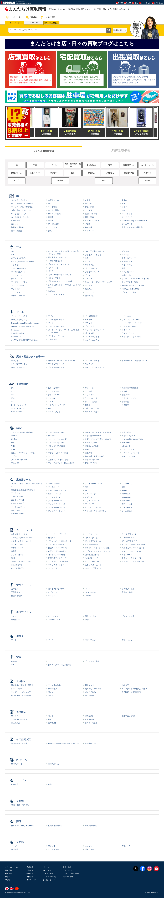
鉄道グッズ (126, 395)
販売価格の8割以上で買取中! (22, 685)
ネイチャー (89, 231)
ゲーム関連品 (127, 511)
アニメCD (15, 463)
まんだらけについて (12, 867)
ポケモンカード (17, 544)
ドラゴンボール (17, 285)
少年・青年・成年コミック (22, 210)
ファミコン (15, 493)
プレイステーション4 (56, 511)
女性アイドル (16, 173)
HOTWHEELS (16, 412)
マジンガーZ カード (93, 561)
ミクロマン (15, 292)
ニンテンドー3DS (55, 497)
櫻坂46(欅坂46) (17, 596)
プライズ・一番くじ (93, 255)
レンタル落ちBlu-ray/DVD (132, 439)
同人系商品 (15, 723)
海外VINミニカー (92, 412)
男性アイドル (35, 173)
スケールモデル (54, 388)
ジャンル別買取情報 (43, 151)
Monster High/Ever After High (22, 326)
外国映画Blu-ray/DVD (93, 436)
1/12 (12, 388)
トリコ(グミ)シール (56, 544)
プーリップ (89, 326)
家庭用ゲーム (128, 165)
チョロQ (51, 398)
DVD (50, 661)
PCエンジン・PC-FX (93, 507)
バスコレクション (55, 412)
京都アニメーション (19, 296)
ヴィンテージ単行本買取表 (22, 207)
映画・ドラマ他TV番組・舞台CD (98, 439)
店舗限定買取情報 (120, 150)
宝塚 (72, 173)
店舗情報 (30, 867)
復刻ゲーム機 (127, 504)
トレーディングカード (57, 534)
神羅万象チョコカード (57, 558)
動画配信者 (15, 620)
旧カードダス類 (91, 538)
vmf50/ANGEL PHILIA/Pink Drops (24, 340)
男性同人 (110, 173)
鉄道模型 (125, 402)
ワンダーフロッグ (129, 333)
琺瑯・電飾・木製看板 (20, 805)
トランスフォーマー (130, 258)
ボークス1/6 (89, 333)
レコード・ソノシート (131, 453)
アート (14, 640)
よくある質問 (49, 17)
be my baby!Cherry (18, 333)
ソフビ (87, 261)
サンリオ (14, 361)
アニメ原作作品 (54, 685)
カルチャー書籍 (54, 214)
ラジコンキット (91, 398)
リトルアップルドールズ (131, 320)
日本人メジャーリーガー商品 (22, 826)
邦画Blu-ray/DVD (128, 436)
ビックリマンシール (93, 541)
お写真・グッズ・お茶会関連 (59, 665)
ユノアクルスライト (93, 340)
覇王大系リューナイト (57, 257)
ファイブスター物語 (130, 282)
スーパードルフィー (56, 326)
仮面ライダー (127, 261)
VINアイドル (53, 616)
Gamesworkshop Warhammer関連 (134, 220)
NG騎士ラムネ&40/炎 (130, 289)
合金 (87, 258)
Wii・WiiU (15, 510)
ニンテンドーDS (54, 494)
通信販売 (30, 877)
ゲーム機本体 (127, 507)
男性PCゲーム (16, 764)
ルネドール (126, 330)
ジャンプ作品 (16, 689)
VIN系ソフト (127, 446)
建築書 (50, 217)
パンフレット (127, 214)
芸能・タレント (91, 214)
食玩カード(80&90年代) (57, 548)
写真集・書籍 (127, 592)
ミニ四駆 (88, 391)
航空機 (124, 391)
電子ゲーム (126, 501)
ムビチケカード (128, 555)
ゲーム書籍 (15, 220)
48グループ (52, 592)
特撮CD (88, 449)
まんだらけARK (49, 880)
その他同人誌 (128, 173)
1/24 (12, 395)
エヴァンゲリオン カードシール (98, 551)
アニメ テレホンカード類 (58, 561)
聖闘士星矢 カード (92, 555)
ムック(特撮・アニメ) (20, 217)
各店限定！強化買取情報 (131, 692)
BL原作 (14, 439)
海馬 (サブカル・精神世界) (132, 227)
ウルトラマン (127, 265)
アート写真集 (53, 224)
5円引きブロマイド (129, 541)
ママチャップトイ (92, 337)
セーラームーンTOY (19, 367)
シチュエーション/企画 (57, 439)
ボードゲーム (127, 217)
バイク (50, 408)
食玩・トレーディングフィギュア (98, 282)
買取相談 (34, 17)
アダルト (14, 456)
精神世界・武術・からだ (95, 456)
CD (12, 665)
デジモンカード (17, 555)
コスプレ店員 (48, 873)
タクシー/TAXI (54, 395)
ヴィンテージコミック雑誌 (22, 203)
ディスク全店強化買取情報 (22, 432)
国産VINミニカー (92, 408)
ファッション (53, 227)
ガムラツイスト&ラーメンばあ (97, 548)
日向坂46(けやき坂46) (56, 589)
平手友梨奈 (15, 592)
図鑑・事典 (89, 217)
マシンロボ (15, 289)
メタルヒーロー (128, 272)
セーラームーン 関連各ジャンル (134, 361)
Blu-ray (14, 661)
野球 (104, 180)
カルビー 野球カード (93, 568)
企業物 (60, 180)
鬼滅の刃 (88, 289)
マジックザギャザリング (21, 561)
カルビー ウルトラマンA (131, 551)
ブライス (88, 323)
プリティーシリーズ (56, 367)
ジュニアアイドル (129, 449)
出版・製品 (67, 867)
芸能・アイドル (91, 463)
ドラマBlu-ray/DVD (56, 443)
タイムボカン (16, 275)
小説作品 (125, 685)
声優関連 (51, 846)
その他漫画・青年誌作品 (21, 695)
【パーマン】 (53, 268)
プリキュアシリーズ (56, 364)
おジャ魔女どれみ (18, 258)
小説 (50, 203)
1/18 (12, 391)
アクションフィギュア (57, 294)
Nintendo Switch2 (54, 484)
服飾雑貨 (14, 784)
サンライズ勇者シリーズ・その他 (135, 279)
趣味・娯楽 (89, 207)
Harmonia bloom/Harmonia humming (25, 323)
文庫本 (124, 200)
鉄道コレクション (129, 398)
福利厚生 (8, 873)
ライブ (50, 456)
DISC (110, 165)
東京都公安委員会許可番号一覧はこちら (17, 892)
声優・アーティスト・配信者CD (98, 432)
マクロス (125, 255)
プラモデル (89, 265)
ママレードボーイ (92, 361)
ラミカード (52, 568)
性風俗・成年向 (17, 227)
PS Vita (87, 490)
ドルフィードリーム (56, 336)
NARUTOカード (91, 558)
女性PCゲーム (53, 764)
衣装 (50, 784)
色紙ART (51, 538)
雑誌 (123, 210)
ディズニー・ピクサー (20, 282)
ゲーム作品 (52, 689)
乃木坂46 (14, 589)
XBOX (124, 490)
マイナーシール (91, 544)
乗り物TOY (91, 165)
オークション (32, 880)
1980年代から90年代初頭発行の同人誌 (63, 743)
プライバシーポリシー (71, 873)
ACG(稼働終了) (17, 568)
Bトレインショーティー (20, 405)
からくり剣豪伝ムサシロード (22, 261)
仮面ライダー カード (93, 565)
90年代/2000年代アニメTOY (133, 285)
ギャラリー (89, 849)
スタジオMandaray (49, 877)
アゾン (50, 316)
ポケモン (88, 285)
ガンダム (125, 251)
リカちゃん (126, 316)
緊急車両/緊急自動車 (130, 388)
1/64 (12, 402)
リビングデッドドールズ (131, 323)
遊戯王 (14, 551)
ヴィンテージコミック (20, 200)
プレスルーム (68, 870)
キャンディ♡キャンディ (131, 337)
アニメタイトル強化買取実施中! (134, 689)
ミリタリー (89, 210)
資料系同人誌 (90, 743)
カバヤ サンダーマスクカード (134, 544)
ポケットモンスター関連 (58, 453)
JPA (12, 255)
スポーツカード (128, 538)
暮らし (124, 203)
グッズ (14, 846)
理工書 (87, 224)
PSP (86, 487)
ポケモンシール (17, 548)
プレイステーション (56, 501)
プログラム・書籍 (92, 661)
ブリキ (87, 275)
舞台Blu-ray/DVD (92, 460)
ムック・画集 (53, 210)
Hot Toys (51, 291)
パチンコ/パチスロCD (56, 446)
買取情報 (30, 870)
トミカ (50, 402)
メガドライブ (90, 494)
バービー (88, 320)
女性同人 (91, 173)
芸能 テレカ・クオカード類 (133, 561)
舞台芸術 (88, 203)
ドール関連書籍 (91, 316)
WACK (87, 589)
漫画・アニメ (90, 640)
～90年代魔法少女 (55, 261)
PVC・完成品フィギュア (95, 251)
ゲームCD (52, 436)
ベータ (50, 449)
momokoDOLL (17, 337)
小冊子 (124, 207)
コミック (14, 224)
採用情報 (8, 870)
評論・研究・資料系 (19, 743)
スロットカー (53, 391)
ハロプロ (51, 596)
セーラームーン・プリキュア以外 (61, 361)
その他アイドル (128, 589)
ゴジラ (50, 271)
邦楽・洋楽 (126, 432)
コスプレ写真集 (91, 723)
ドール (54, 165)
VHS (13, 449)
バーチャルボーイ (18, 507)
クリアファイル (91, 534)
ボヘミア (46, 867)
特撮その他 (126, 275)
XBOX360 (126, 494)
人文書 (87, 200)
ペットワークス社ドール (95, 330)
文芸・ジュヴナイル (93, 220)
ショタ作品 (89, 695)
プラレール (89, 388)
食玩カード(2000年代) (56, 551)
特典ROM (89, 716)
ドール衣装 (52, 339)
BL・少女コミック (18, 214)
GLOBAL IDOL (54, 620)
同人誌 (50, 692)
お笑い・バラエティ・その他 (22, 453)
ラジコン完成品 (91, 402)
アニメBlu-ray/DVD (19, 460)
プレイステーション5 (93, 484)
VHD (13, 446)
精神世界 (88, 227)
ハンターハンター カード (21, 541)
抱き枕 (50, 719)
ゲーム (50, 640)
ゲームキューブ (17, 503)
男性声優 (88, 453)
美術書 (50, 220)
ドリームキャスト (92, 501)
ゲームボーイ (53, 487)
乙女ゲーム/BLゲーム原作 (58, 460)
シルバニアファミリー (20, 364)
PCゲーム (147, 173)
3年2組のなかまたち (19, 320)
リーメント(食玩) (129, 326)
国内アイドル (90, 616)
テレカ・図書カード (19, 719)
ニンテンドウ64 (17, 500)
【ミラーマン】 (54, 278)
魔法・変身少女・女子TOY (73, 165)
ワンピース (89, 292)
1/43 (12, 398)
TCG (13, 558)
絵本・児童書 (16, 231)
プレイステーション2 (56, 504)
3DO (123, 487)
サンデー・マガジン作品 (21, 692)
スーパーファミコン (19, 497)
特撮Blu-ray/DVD (92, 446)
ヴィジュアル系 (128, 616)
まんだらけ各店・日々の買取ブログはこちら (82, 44)
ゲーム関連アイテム (19, 272)
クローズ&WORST (18, 268)
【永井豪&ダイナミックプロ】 (60, 281)
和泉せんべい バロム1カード (133, 548)
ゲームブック (127, 224)
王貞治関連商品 (91, 826)
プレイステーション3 (56, 507)
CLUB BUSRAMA (18, 408)
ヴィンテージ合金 (129, 292)
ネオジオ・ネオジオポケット (96, 511)
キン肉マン (15, 265)
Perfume (88, 596)
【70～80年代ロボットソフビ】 (60, 275)
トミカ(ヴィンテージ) (56, 405)
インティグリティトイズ (58, 320)
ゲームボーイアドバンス (58, 490)
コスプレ (16, 180)
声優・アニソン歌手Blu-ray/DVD (61, 463)
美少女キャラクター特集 (131, 558)
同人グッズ (89, 685)
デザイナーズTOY (92, 272)
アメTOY (88, 279)
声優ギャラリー (128, 846)
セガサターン (90, 497)
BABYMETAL (90, 592)
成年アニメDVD (128, 456)
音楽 (50, 231)
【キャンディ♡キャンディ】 (59, 264)
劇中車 (87, 405)
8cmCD (14, 436)
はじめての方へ (16, 17)
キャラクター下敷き (56, 565)
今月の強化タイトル (19, 534)
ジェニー (51, 323)
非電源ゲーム (53, 200)
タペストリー (53, 849)
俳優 (87, 620)
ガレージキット (91, 268)
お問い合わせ (68, 877)
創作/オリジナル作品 (93, 689)
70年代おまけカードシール (22, 538)
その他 (147, 180)
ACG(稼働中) (16, 565)
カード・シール (147, 165)
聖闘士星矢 (89, 296)
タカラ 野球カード (129, 534)
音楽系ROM (90, 719)
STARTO (14, 616)
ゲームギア (89, 504)
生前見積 (30, 873)
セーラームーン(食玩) (56, 555)
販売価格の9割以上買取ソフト (23, 490)
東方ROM (52, 723)
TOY (35, 165)
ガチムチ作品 (90, 692)
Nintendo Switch (17, 514)
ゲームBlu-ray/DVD (56, 432)
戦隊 (123, 268)
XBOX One (126, 497)
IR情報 (7, 880)
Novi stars (15, 330)
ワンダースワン (128, 484)
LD (12, 443)
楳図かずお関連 (91, 443)
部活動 (7, 877)
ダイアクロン (16, 279)
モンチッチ (89, 364)
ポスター (54, 173)
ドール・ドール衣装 (19, 316)
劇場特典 (14, 849)
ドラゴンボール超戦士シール (59, 541)
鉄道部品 (125, 405)
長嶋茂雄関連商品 (55, 826)
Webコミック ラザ (49, 870)
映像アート (126, 443)
